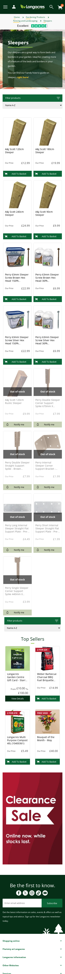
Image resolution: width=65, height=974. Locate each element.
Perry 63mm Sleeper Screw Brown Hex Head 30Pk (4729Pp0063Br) (47, 279)
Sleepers (48, 20)
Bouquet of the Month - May (45, 738)
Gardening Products (35, 17)
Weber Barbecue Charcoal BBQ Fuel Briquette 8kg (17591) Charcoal (47, 680)
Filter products (32, 98)
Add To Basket (15, 173)
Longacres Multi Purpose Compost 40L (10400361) (17, 740)
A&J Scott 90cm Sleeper (44, 213)
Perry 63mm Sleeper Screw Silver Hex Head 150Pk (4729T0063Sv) (17, 341)
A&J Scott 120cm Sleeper (14, 150)
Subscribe (52, 903)
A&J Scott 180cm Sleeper (44, 150)
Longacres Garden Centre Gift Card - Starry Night (17, 678)
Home (17, 17)
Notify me (15, 424)
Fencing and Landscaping (25, 20)
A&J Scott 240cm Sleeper (14, 213)
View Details (17, 698)
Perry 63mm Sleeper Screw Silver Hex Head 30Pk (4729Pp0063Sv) (47, 341)
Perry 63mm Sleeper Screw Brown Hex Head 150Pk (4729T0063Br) (17, 279)
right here (22, 77)
